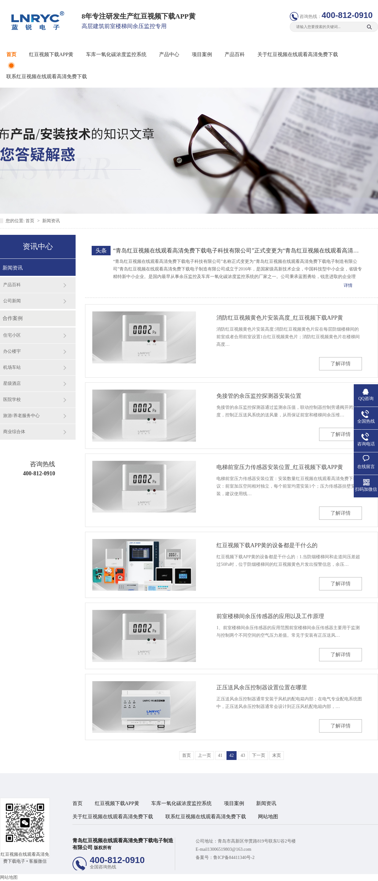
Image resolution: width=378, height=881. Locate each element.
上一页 (204, 755)
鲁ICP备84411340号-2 (234, 857)
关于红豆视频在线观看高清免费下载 (297, 54)
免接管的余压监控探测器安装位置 (258, 396)
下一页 (258, 755)
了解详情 (340, 363)
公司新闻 (12, 300)
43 (243, 755)
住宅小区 (12, 335)
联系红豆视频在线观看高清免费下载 (46, 76)
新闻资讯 (51, 220)
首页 (11, 54)
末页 (276, 755)
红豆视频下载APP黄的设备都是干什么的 (267, 545)
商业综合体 (14, 431)
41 (220, 755)
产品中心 (169, 54)
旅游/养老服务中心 (21, 415)
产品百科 (235, 54)
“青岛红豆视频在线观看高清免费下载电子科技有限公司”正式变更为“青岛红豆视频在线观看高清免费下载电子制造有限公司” (238, 250)
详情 (348, 285)
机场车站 (12, 367)
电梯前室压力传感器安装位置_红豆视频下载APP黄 (279, 467)
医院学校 (12, 399)
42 (231, 755)
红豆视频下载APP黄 (51, 54)
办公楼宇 (12, 351)
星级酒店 (12, 383)
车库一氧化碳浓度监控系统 (116, 54)
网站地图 (268, 816)
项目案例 (202, 54)
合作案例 (13, 318)
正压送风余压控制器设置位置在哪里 (261, 687)
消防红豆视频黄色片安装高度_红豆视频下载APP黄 (279, 318)
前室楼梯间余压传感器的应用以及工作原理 (270, 616)
